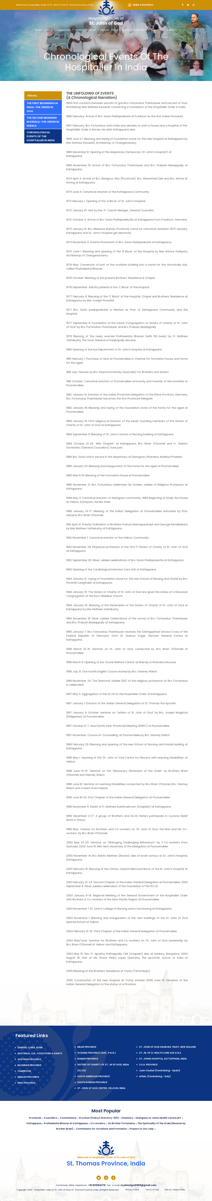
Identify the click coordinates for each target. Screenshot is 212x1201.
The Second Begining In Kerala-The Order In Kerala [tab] (43, 122)
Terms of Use (152, 1189)
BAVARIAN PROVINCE (29, 1065)
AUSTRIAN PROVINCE (29, 1059)
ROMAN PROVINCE (87, 1058)
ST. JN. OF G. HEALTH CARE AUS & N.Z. (160, 1052)
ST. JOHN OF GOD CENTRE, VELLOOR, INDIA (101, 1088)
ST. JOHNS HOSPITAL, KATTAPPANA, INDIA (163, 1058)
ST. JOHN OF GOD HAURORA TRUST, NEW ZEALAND (167, 1046)
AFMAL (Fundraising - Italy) (155, 1076)
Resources (157, 29)
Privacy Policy (132, 1189)
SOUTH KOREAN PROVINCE (92, 1082)
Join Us (126, 29)
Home (38, 29)
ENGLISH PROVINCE (28, 1077)
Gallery (171, 29)
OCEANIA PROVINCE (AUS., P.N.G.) (96, 1052)
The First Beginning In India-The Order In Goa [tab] (42, 107)
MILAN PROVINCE (86, 1046)
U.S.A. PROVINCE (148, 1064)
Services (104, 29)
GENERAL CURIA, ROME (30, 1047)
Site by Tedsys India (175, 1189)
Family (115, 29)
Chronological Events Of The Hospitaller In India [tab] (41, 136)
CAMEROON (24, 1071)
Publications (141, 29)
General (48, 29)
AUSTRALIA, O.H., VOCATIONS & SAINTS (40, 1053)
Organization (64, 29)
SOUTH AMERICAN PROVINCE (93, 1076)
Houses (79, 29)
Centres (92, 29)
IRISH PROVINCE (26, 1082)
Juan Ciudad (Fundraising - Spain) (159, 1070)
